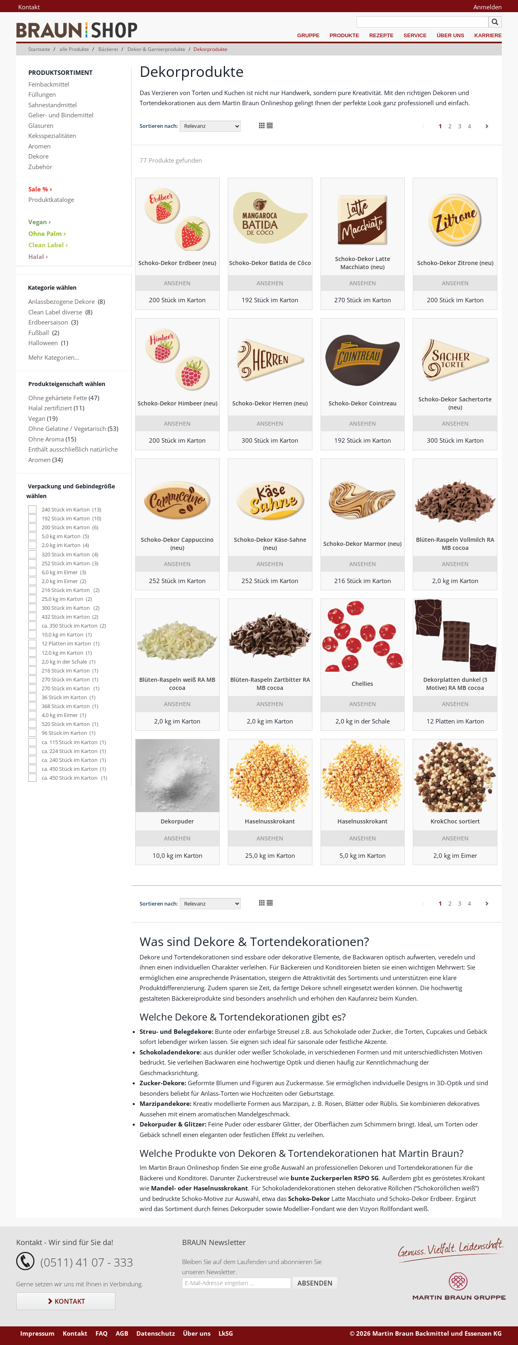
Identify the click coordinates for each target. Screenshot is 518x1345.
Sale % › (40, 189)
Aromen (39, 146)
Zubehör (40, 167)
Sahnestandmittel (52, 105)
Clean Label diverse (55, 312)
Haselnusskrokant (270, 821)
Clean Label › (48, 245)
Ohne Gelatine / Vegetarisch (67, 428)
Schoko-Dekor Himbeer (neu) (177, 403)
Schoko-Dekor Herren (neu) (270, 403)
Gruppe (308, 35)
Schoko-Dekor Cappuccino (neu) (177, 544)
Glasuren (40, 125)
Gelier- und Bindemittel (60, 115)
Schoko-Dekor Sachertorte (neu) (455, 403)
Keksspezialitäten (52, 136)
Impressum (37, 1333)
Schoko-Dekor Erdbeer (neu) (177, 263)
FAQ (102, 1333)
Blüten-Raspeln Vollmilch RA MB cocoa (455, 544)
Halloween (43, 343)
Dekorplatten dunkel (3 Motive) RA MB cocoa (455, 684)
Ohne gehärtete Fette (57, 398)
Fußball (38, 333)
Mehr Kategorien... (53, 357)
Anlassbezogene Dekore (61, 301)
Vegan (36, 418)
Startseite (39, 49)
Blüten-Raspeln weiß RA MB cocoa (177, 684)
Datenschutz (155, 1333)
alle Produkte (74, 49)
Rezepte (381, 35)
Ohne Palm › (47, 233)
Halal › (38, 256)
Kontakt (29, 7)
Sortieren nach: (159, 125)
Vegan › (39, 222)
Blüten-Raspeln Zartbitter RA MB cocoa (270, 684)
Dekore (38, 156)
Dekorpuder (177, 821)
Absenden (315, 1283)
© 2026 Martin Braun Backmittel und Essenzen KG (426, 1333)
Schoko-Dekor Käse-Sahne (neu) (270, 544)
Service (415, 35)
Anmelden (487, 7)
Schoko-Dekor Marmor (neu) (362, 543)
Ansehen (177, 283)
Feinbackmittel (48, 84)
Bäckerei (108, 49)
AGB (122, 1333)
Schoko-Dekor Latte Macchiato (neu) (362, 263)
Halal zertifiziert (50, 408)
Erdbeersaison (48, 322)
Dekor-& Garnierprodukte (156, 49)
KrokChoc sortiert (455, 821)
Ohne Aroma (46, 439)
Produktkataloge (51, 199)
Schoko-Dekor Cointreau (363, 403)
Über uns (450, 35)
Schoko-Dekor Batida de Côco (270, 263)
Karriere (488, 35)
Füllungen (42, 94)
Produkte (344, 35)
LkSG (226, 1333)
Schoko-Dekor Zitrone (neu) (455, 263)
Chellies (362, 683)
